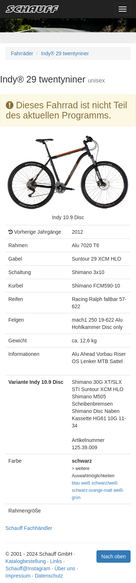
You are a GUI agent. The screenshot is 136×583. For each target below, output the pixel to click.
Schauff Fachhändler (28, 528)
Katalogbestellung (25, 561)
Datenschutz (49, 576)
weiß (85, 483)
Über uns (64, 568)
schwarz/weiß (104, 483)
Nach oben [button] (113, 556)
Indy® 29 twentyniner (65, 53)
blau (76, 483)
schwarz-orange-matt (92, 490)
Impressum (17, 576)
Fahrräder (22, 53)
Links (56, 561)
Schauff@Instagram (27, 568)
